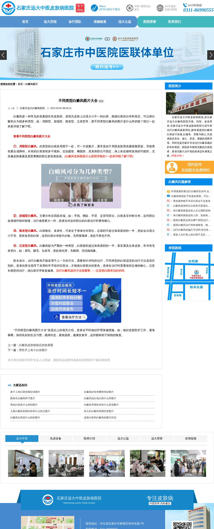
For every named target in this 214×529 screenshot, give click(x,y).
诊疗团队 (75, 22)
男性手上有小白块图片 (33, 350)
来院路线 (174, 248)
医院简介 (174, 86)
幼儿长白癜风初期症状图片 (99, 411)
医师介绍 (89, 438)
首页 (25, 22)
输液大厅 (66, 474)
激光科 (188, 474)
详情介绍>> (177, 155)
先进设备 (55, 438)
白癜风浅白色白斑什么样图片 (100, 398)
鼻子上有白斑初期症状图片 (25, 392)
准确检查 (99, 22)
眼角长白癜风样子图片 (22, 398)
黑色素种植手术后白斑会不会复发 (191, 201)
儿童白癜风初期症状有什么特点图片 (30, 411)
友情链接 (190, 438)
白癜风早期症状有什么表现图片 (101, 404)
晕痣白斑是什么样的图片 (24, 404)
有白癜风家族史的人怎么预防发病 (191, 210)
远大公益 (124, 22)
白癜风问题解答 (179, 182)
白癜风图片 (31, 84)
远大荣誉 (157, 438)
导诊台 (147, 474)
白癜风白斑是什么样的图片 (25, 417)
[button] (3, 55)
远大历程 (50, 22)
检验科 (25, 474)
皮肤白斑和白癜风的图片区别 (100, 417)
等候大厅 (107, 474)
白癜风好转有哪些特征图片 (99, 392)
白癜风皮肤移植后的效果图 (36, 345)
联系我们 (174, 22)
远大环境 (22, 438)
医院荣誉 (149, 22)
